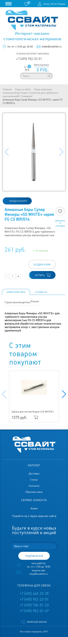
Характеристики (16, 292)
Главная (7, 89)
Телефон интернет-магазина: (32, 54)
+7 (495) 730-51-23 (34, 605)
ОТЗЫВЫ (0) (41, 292)
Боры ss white (23, 89)
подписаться (34, 556)
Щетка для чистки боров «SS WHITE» (32, 411)
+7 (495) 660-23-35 (34, 593)
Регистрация (58, 4)
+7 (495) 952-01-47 (34, 611)
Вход (46, 4)
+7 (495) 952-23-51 (29, 59)
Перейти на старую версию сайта (34, 516)
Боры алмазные (43, 89)
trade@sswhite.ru (51, 46)
